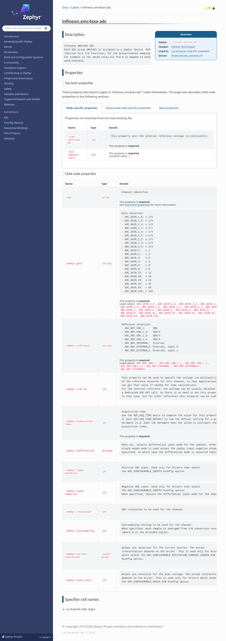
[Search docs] (26, 28)
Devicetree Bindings (16, 128)
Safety (7, 88)
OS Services (11, 52)
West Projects (12, 133)
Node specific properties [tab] (81, 108)
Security (9, 83)
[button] (46, 28)
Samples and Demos (16, 94)
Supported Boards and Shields (22, 99)
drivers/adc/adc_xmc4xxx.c (185, 55)
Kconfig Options (13, 122)
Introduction (11, 36)
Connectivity (11, 62)
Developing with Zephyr (18, 41)
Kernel (8, 46)
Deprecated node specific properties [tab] (128, 108)
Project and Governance (18, 78)
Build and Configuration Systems (23, 57)
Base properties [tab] (169, 108)
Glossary (9, 138)
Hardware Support (15, 68)
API (6, 117)
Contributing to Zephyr (17, 73)
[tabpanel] (139, 140)
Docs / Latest (70, 7)
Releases (9, 104)
